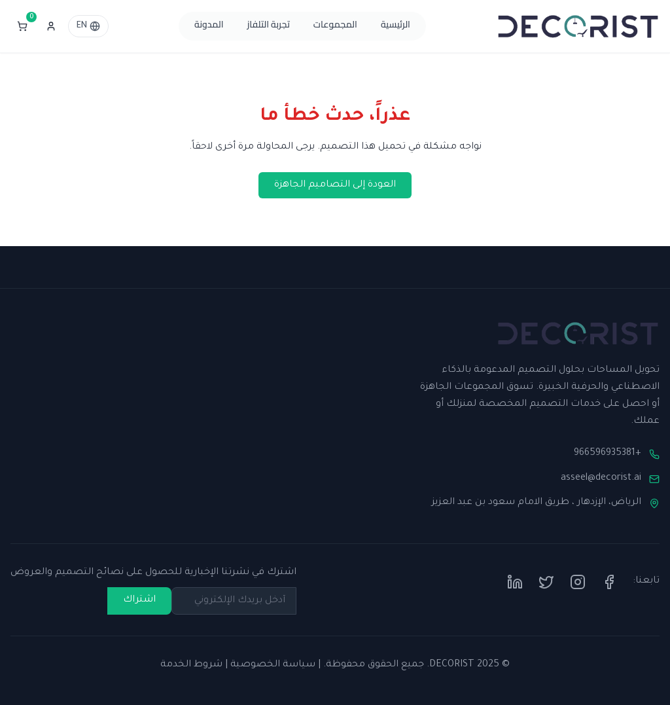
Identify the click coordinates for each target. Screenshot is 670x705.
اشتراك (139, 600)
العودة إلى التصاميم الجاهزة (335, 185)
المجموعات (335, 26)
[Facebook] (609, 582)
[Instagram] (578, 582)
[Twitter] (546, 582)
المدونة (209, 26)
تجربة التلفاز (268, 26)
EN (88, 26)
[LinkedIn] (515, 582)
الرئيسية (395, 26)
